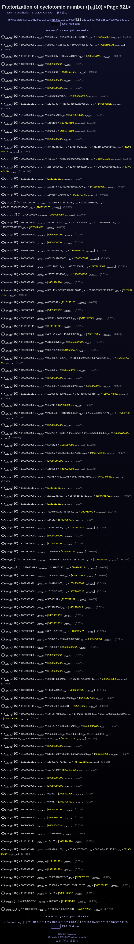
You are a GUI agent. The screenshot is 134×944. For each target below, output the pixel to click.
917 (58, 19)
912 (34, 19)
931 (127, 19)
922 (84, 19)
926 (103, 19)
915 (49, 19)
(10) (9, 36)
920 (72, 19)
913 (39, 19)
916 (53, 19)
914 (44, 19)
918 (63, 19)
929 (117, 19)
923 (89, 19)
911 (30, 19)
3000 (64, 24)
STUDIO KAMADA (41, 12)
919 (68, 19)
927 (108, 19)
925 (98, 19)
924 (94, 19)
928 (113, 19)
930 (122, 19)
